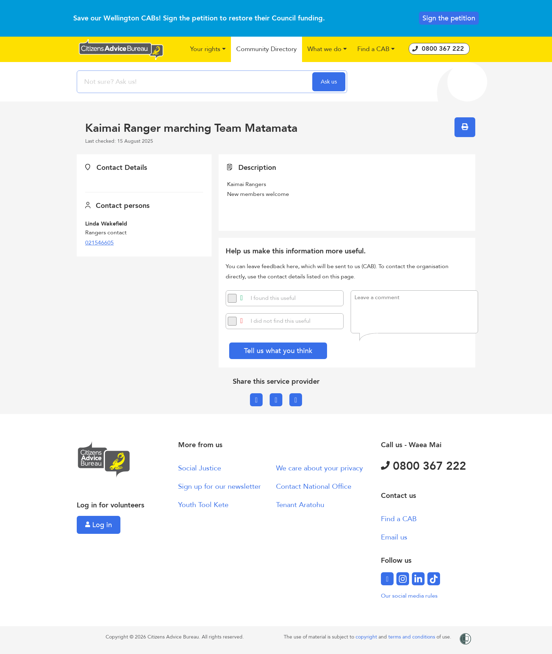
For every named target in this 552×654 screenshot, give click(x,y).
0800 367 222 (423, 466)
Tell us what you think (278, 351)
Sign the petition (448, 18)
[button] (208, 49)
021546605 (99, 243)
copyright (367, 637)
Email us (394, 537)
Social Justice (199, 468)
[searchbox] (195, 81)
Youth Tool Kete (203, 505)
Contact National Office (313, 486)
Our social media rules (409, 596)
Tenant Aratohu (300, 505)
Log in (98, 525)
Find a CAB (399, 519)
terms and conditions (412, 637)
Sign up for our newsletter (219, 486)
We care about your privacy (319, 468)
